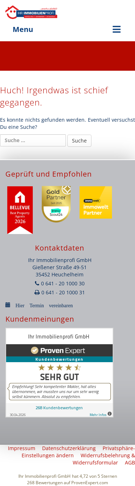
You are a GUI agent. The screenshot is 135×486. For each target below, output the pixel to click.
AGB (130, 462)
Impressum (21, 448)
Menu (67, 29)
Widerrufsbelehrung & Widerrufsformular (104, 459)
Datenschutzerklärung (69, 448)
